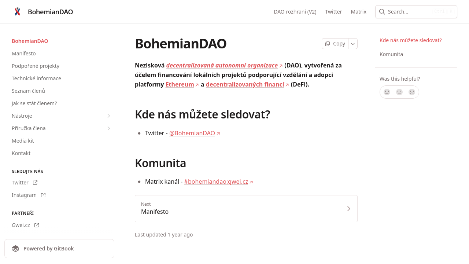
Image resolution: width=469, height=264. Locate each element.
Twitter (333, 11)
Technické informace (36, 78)
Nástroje (62, 116)
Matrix (358, 11)
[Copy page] (335, 43)
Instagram (28, 194)
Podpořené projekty (35, 65)
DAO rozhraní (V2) (295, 11)
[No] (412, 92)
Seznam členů (28, 90)
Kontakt (21, 153)
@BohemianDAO (194, 133)
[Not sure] (399, 92)
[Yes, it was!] (386, 92)
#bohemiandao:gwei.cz (219, 181)
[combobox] (408, 11)
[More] (353, 43)
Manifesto (24, 53)
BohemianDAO (30, 40)
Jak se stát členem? (34, 103)
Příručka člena (62, 128)
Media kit (23, 140)
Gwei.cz (25, 224)
